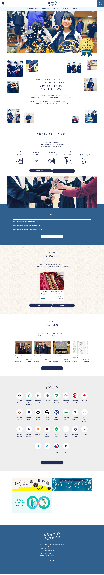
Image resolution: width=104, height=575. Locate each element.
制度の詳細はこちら (39, 171)
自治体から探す (64, 306)
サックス (43, 299)
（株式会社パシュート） (50, 547)
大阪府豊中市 (74, 362)
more (52, 237)
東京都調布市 (18, 362)
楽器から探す (39, 306)
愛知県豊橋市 (55, 362)
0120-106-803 (48, 554)
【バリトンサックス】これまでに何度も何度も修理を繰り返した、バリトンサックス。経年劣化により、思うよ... (51, 294)
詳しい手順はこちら (64, 171)
